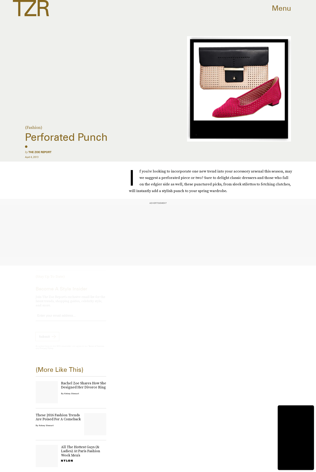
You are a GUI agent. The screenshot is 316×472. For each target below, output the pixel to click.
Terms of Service (96, 349)
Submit (44, 340)
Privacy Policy (46, 352)
